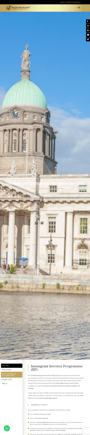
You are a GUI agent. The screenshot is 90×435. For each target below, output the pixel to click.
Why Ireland (6, 370)
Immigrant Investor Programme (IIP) (9, 374)
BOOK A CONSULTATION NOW (71, 2)
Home (28, 188)
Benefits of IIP (7, 379)
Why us (4, 383)
